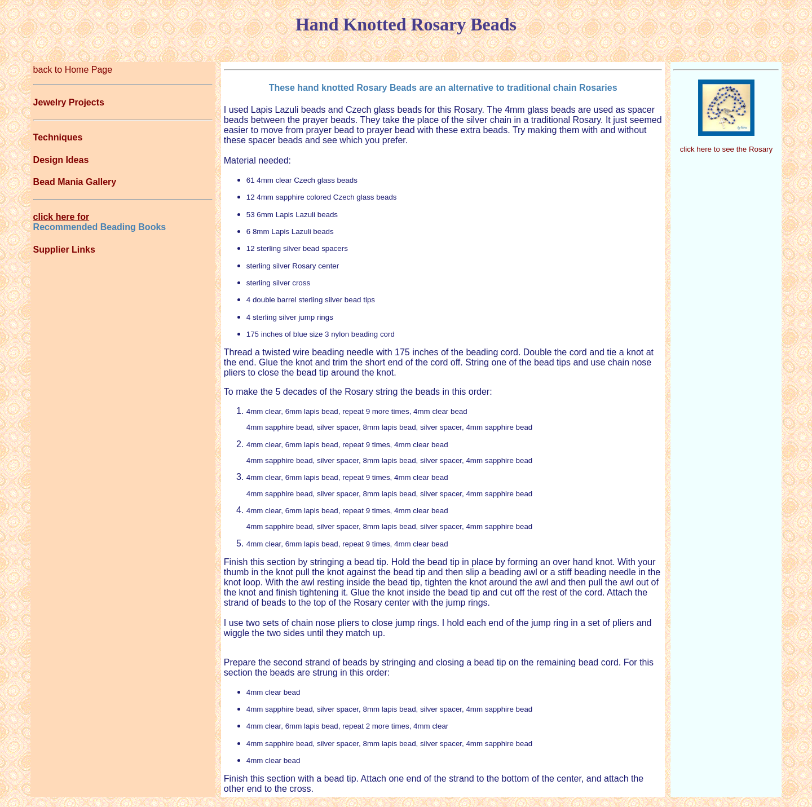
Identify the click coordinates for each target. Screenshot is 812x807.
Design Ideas (61, 160)
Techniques (58, 137)
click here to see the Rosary (726, 149)
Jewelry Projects (68, 102)
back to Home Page (73, 69)
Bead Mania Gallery (75, 182)
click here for (61, 217)
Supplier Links (64, 249)
